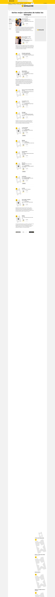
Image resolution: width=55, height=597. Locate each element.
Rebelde (23, 143)
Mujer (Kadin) (24, 74)
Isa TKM (23, 191)
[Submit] (32, 1)
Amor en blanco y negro (26, 39)
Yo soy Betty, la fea (25, 104)
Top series (14, 13)
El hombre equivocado (26, 56)
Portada (9, 13)
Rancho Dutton (37, 575)
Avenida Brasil (24, 154)
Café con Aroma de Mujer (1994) (27, 92)
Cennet (23, 218)
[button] (45, 20)
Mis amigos (27, 26)
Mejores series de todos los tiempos (19, 13)
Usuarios (23, 26)
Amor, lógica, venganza (26, 202)
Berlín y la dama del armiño (40, 557)
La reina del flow (25, 130)
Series (11, 13)
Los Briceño (24, 179)
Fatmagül (23, 115)
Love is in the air (25, 21)
